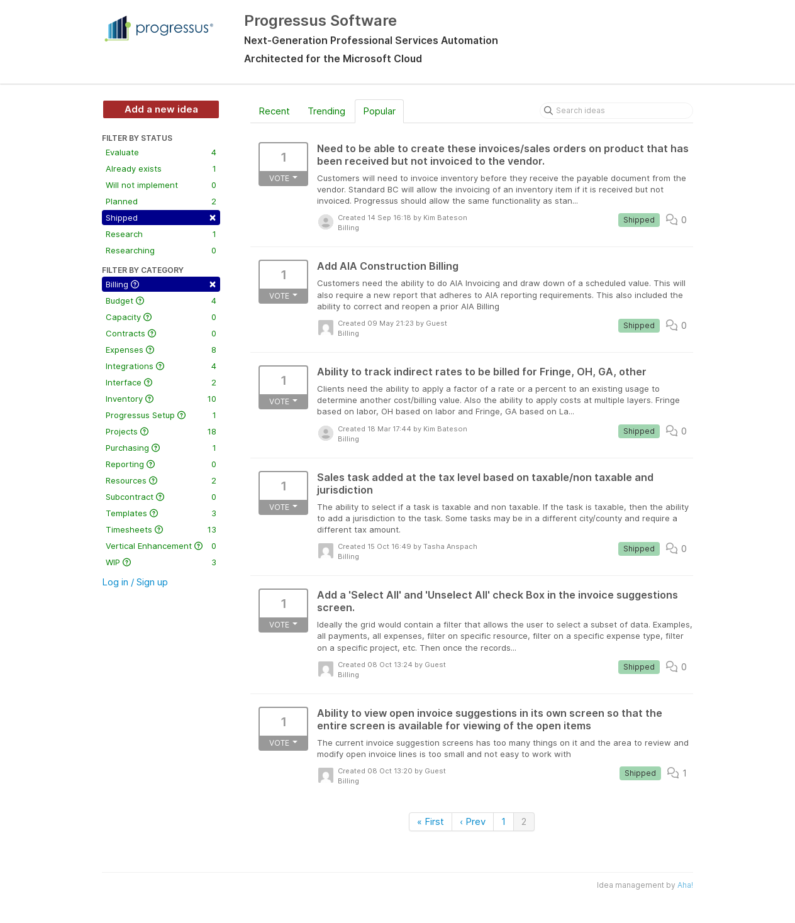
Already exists (161, 168)
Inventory (161, 398)
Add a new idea (161, 109)
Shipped (161, 216)
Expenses (161, 349)
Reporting (161, 464)
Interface (161, 382)
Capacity (161, 317)
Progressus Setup (161, 415)
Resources (161, 480)
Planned (161, 201)
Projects (161, 431)
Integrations (161, 366)
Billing (161, 283)
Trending (326, 111)
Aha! (685, 885)
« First (430, 821)
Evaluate (161, 152)
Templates (161, 513)
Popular (379, 111)
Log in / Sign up (135, 582)
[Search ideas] (616, 110)
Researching (161, 250)
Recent (274, 111)
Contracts (161, 333)
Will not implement (161, 185)
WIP (161, 562)
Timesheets (161, 529)
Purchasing (161, 447)
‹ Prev (473, 821)
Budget (161, 300)
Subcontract (161, 496)
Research (161, 234)
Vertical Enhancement (161, 545)
